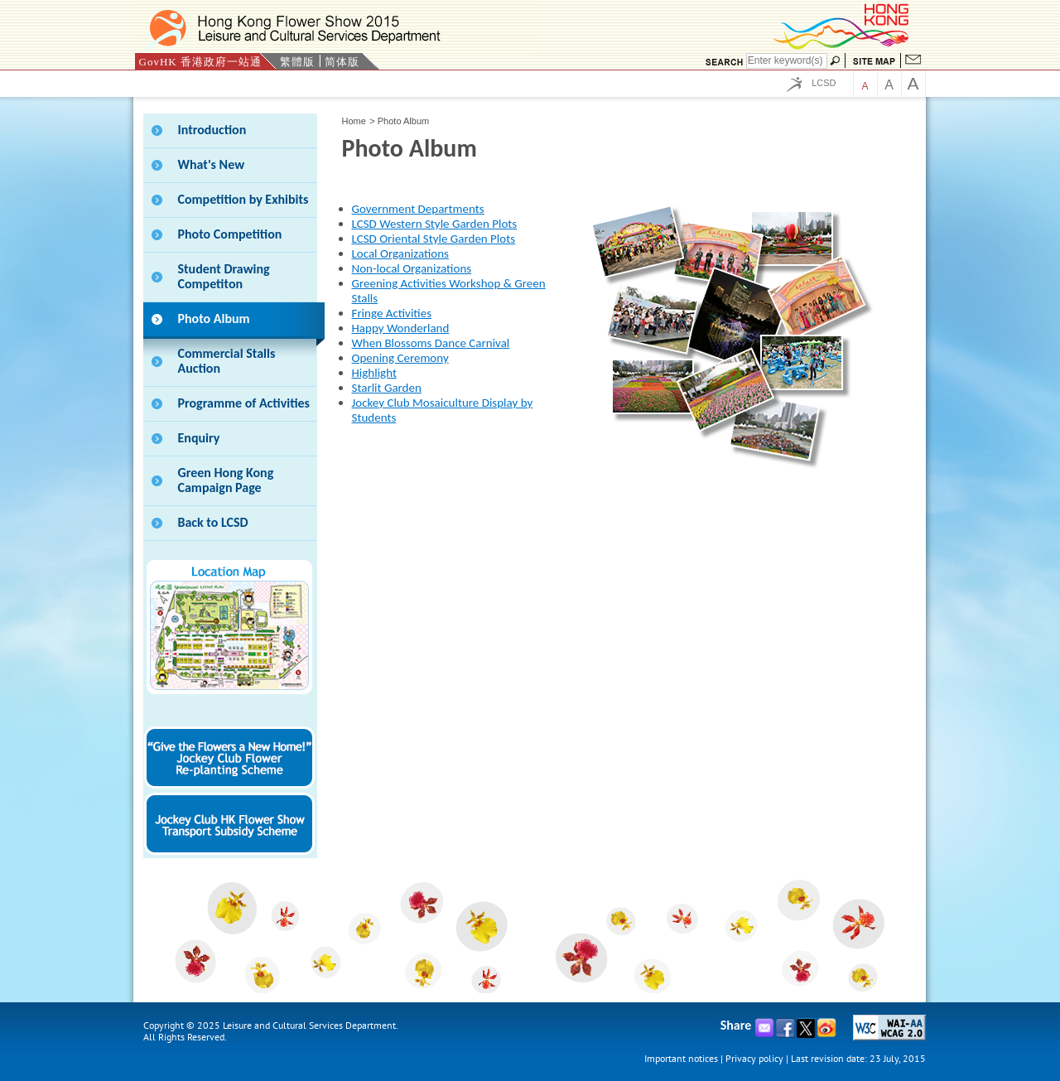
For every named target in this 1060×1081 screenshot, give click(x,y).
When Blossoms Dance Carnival (431, 342)
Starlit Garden (387, 387)
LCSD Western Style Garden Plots (435, 223)
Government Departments (418, 208)
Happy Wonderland (401, 328)
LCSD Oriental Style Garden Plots (434, 238)
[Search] (786, 61)
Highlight (374, 372)
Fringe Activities (392, 313)
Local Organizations (400, 253)
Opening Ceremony (400, 357)
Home (354, 121)
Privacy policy (754, 1058)
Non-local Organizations (412, 268)
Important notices (681, 1058)
